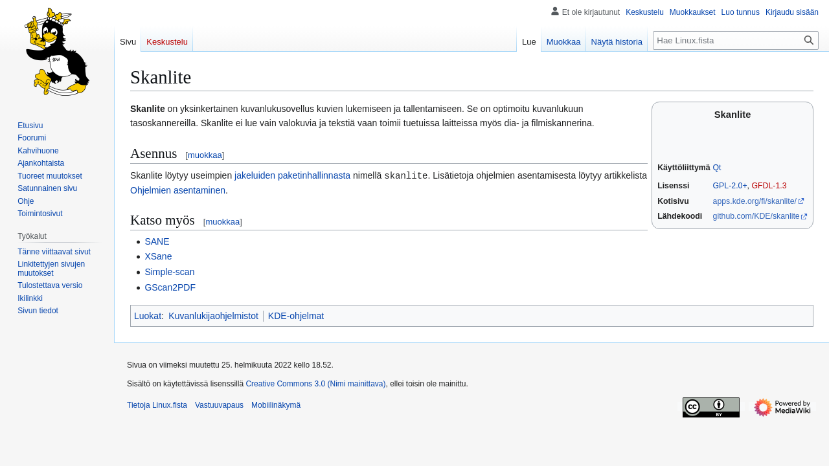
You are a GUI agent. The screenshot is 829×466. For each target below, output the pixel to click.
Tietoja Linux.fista (157, 404)
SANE (156, 241)
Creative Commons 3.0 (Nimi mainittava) (315, 383)
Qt (717, 167)
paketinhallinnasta (314, 175)
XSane (158, 255)
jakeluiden (254, 175)
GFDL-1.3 (768, 185)
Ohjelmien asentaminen (177, 189)
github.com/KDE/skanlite (756, 216)
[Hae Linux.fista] (736, 40)
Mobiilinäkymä (276, 404)
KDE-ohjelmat (296, 315)
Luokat (147, 315)
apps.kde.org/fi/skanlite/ (755, 201)
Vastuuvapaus (219, 404)
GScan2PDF (170, 287)
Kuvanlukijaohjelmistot (213, 315)
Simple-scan (169, 271)
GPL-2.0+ (730, 185)
